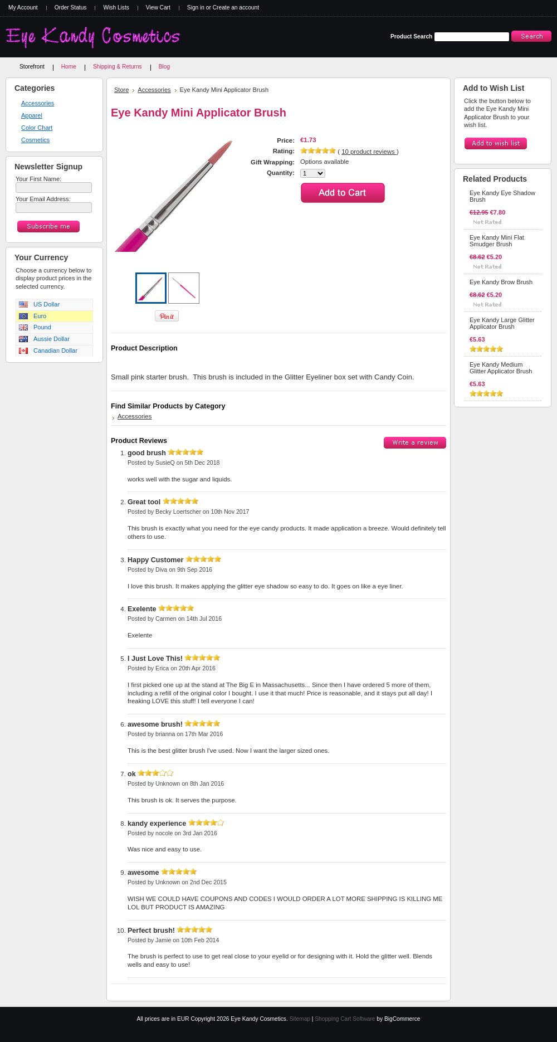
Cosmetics (35, 140)
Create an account (236, 7)
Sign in (195, 7)
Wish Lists (116, 7)
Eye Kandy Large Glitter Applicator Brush (502, 323)
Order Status (71, 7)
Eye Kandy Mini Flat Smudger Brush (497, 240)
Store (121, 89)
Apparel (31, 115)
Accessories (37, 103)
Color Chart (36, 127)
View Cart (158, 7)
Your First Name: (38, 179)
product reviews (369, 151)
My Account (23, 7)
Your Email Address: (43, 199)
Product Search (411, 36)
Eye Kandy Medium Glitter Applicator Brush (501, 367)
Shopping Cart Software (345, 1019)
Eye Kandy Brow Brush (501, 282)
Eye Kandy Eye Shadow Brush (502, 196)
